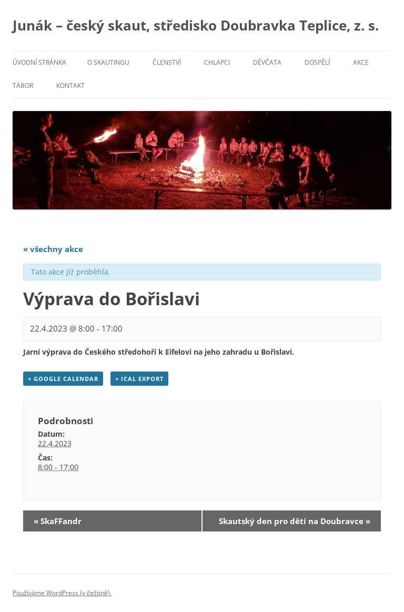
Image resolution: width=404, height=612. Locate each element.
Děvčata (267, 62)
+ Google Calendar (63, 379)
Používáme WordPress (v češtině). (62, 592)
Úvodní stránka (39, 62)
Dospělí (317, 62)
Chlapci (217, 62)
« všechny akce (53, 249)
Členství (167, 62)
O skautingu (108, 62)
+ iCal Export (139, 379)
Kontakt (70, 85)
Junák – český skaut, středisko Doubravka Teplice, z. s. (196, 25)
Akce (361, 62)
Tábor (23, 85)
